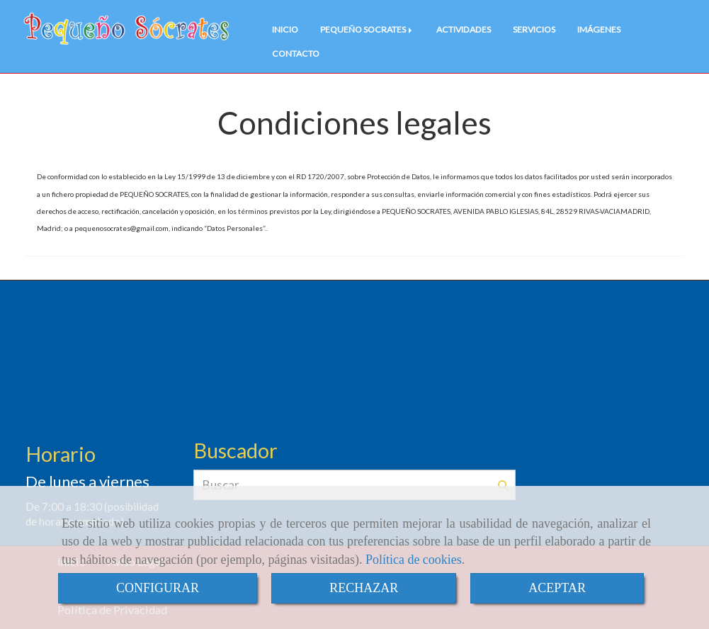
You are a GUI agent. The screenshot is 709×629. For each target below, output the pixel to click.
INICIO (285, 29)
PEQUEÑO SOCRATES (367, 29)
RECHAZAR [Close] (363, 588)
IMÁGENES (598, 29)
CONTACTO (295, 53)
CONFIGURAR (157, 588)
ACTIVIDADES (463, 29)
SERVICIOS (534, 29)
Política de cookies (413, 559)
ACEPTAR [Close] (557, 588)
